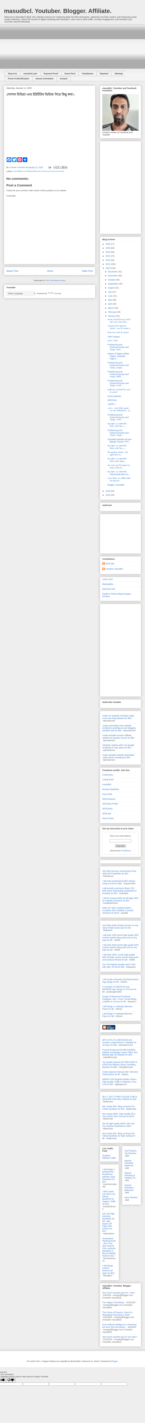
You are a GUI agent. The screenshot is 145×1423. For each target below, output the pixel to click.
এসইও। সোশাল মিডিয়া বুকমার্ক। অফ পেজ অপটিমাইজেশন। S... (119, 409)
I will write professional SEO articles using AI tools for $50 (118, 882)
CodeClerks (107, 775)
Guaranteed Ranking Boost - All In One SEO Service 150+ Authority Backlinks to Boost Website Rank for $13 (109, 1247)
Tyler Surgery (113, 336)
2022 (108, 260)
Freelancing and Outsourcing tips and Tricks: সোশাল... (118, 417)
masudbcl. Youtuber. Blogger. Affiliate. (57, 11)
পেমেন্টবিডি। (111, 404)
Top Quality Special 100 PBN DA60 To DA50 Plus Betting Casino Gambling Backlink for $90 (119, 1064)
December (113, 271)
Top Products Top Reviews (130, 1152)
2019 (108, 491)
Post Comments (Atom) (55, 280)
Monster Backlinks (110, 789)
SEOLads (106, 813)
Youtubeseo (87, 73)
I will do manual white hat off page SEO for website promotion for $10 (120, 899)
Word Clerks (108, 818)
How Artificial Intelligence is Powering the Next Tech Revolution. (119, 1325)
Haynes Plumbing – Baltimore (129, 1187)
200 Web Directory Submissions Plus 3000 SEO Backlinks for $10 (119, 872)
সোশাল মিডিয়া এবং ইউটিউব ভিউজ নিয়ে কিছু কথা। (118, 479)
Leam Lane (107, 579)
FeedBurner (126, 851)
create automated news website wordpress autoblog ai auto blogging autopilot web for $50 (119, 728)
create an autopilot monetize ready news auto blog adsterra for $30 (118, 717)
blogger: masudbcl (115, 485)
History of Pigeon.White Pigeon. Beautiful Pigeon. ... (118, 356)
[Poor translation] (11, 1380)
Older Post (87, 271)
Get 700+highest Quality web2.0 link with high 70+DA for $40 (119, 965)
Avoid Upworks (114, 396)
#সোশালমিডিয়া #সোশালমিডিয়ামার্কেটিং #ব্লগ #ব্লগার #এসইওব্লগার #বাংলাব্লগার (38, 171)
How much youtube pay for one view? (119, 1337)
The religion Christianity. (113, 1302)
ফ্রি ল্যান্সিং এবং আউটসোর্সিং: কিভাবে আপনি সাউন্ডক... (117, 460)
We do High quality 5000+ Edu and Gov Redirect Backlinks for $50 (118, 1124)
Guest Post (69, 73)
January (112, 316)
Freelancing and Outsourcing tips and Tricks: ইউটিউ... (118, 374)
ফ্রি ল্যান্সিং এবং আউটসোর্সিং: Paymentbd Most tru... (118, 473)
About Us (12, 73)
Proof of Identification (18, 78)
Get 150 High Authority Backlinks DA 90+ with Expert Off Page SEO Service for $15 (108, 1222)
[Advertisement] (51, 45)
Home (50, 271)
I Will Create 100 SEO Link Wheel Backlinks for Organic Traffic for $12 (109, 1197)
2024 (108, 252)
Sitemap (119, 73)
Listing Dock (108, 779)
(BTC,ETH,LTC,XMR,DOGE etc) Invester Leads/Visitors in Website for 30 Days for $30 (119, 1042)
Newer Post (12, 271)
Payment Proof (51, 73)
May (110, 300)
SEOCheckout (108, 799)
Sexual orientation (44, 78)
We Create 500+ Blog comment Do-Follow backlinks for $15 (118, 1107)
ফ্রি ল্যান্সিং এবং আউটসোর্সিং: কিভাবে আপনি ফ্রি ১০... (117, 425)
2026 (108, 244)
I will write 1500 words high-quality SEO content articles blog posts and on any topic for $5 (120, 937)
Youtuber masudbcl (114, 569)
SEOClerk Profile (110, 804)
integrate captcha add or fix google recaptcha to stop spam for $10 (118, 746)
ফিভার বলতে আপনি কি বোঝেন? (118, 332)
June (110, 296)
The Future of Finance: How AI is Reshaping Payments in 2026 (117, 1313)
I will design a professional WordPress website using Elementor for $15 (108, 1175)
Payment (104, 73)
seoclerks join (30, 73)
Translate (54, 293)
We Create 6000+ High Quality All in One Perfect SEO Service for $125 (118, 1115)
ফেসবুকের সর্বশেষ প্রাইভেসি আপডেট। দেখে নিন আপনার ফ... (119, 327)
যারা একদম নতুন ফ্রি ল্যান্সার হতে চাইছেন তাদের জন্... (118, 466)
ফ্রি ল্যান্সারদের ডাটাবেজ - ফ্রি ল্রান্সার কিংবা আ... (117, 453)
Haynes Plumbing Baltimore (128, 1163)
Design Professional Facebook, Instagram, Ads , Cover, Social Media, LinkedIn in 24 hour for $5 (119, 999)
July (110, 292)
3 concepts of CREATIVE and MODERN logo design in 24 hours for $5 (119, 989)
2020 (108, 268)
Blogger (114, 1361)
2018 (108, 495)
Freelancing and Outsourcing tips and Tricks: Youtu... (118, 433)
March (111, 308)
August (111, 288)
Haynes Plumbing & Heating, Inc (130, 1175)
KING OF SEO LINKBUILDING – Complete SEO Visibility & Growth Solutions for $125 (117, 910)
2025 (108, 248)
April (110, 304)
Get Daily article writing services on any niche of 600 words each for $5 (120, 926)
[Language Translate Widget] (21, 293)
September (113, 284)
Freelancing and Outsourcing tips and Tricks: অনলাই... (118, 383)
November (113, 275)
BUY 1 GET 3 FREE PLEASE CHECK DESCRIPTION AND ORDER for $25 (119, 1098)
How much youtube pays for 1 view (118, 1293)
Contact (63, 78)
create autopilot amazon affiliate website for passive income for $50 (118, 736)
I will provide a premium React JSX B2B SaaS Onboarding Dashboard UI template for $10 (119, 890)
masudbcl (106, 784)
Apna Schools (130, 1197)
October (112, 280)
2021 (108, 264)
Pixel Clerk (107, 794)
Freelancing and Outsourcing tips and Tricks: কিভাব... (118, 347)
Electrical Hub (108, 589)
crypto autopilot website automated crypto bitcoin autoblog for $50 (118, 756)
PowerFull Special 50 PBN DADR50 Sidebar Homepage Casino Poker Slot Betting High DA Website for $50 (119, 1052)
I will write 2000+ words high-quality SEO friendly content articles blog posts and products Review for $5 (120, 957)
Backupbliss (107, 584)
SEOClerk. (112, 400)
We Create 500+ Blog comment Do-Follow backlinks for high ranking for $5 (118, 1136)
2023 (108, 256)
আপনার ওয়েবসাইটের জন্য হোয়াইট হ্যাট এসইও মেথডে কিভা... (119, 320)
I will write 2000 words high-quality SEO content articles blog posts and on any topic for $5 (120, 947)
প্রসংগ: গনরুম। (113, 340)
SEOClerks (107, 808)
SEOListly (109, 563)
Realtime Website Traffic (109, 1156)
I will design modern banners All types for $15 (108, 1269)
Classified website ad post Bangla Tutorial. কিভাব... (119, 440)
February (112, 312)
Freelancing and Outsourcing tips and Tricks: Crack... (118, 365)
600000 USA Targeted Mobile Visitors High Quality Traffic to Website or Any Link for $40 (119, 1081)
